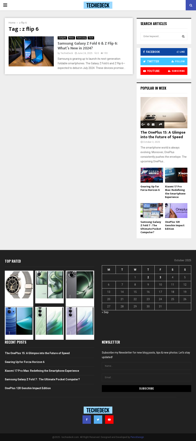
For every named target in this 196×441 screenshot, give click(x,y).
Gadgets (62, 38)
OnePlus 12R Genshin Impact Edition (175, 225)
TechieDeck (66, 53)
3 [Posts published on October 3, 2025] (160, 277)
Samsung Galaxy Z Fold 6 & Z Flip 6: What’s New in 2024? (88, 45)
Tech (91, 38)
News (71, 38)
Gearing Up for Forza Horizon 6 (150, 188)
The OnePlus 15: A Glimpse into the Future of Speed (162, 134)
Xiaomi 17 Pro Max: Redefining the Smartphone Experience (175, 191)
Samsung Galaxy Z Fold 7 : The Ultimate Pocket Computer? (150, 227)
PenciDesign (137, 437)
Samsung (81, 38)
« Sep (105, 312)
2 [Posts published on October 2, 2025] (148, 277)
